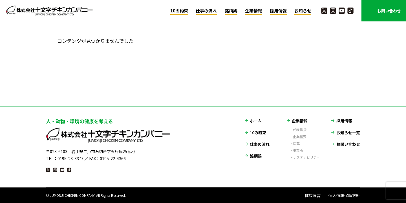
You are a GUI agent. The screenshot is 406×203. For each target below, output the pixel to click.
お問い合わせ (389, 11)
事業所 (298, 147)
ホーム (256, 117)
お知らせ (302, 10)
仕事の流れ (206, 10)
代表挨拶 (299, 126)
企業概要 (299, 133)
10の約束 (179, 10)
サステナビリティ (306, 154)
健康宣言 (313, 195)
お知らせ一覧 (348, 129)
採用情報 (278, 10)
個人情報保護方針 (344, 195)
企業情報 (253, 10)
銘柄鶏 (231, 10)
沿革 (296, 140)
